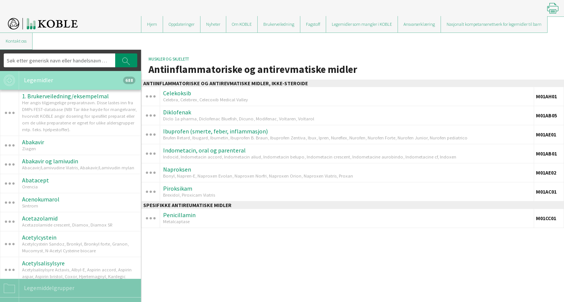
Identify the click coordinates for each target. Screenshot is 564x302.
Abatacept (35, 180)
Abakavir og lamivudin (50, 161)
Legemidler (67, 80)
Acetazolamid (40, 218)
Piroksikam (177, 188)
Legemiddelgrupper (37, 288)
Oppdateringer (181, 24)
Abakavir (33, 142)
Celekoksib (177, 93)
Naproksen (177, 169)
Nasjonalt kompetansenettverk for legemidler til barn (494, 24)
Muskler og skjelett (168, 59)
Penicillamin (179, 215)
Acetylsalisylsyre (43, 263)
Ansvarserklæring (419, 24)
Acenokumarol (40, 199)
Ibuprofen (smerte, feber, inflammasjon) (215, 131)
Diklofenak (177, 112)
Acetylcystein (39, 237)
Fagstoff (313, 24)
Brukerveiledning (278, 24)
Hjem (152, 24)
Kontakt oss (16, 41)
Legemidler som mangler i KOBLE (362, 24)
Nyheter (213, 24)
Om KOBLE (242, 24)
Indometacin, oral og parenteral (204, 150)
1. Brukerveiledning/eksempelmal (65, 96)
